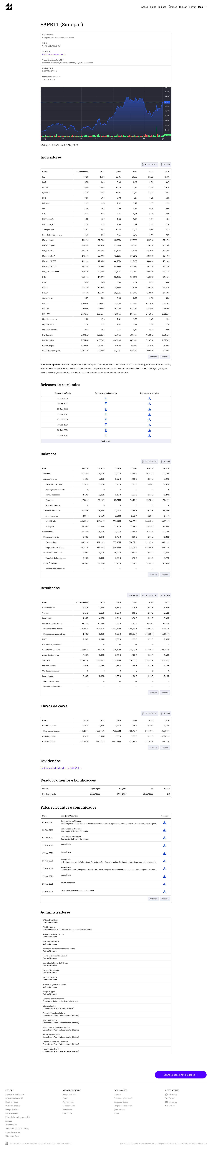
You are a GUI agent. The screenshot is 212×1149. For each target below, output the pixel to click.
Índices (162, 6)
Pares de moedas (12, 1132)
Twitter (172, 1098)
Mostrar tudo (106, 441)
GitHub (172, 1106)
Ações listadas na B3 (14, 1098)
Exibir (106, 398)
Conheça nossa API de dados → (180, 1074)
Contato (117, 1094)
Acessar (164, 822)
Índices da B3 (11, 1124)
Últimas (172, 6)
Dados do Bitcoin (12, 1106)
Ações (144, 6)
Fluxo (153, 6)
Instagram (173, 1102)
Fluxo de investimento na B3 (17, 1117)
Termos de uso (68, 1106)
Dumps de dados (12, 1109)
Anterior (153, 356)
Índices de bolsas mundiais (17, 1128)
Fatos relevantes (12, 1113)
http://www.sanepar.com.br (54, 54)
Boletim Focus (11, 1102)
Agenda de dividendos (14, 1094)
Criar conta (67, 1113)
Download (149, 398)
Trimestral (133, 595)
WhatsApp (173, 1094)
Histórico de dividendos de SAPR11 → (61, 768)
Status (116, 1113)
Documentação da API (123, 1098)
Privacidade (67, 1109)
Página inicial (68, 1102)
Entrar (192, 6)
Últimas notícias (12, 1136)
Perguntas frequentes (123, 1106)
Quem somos (119, 1109)
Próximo (164, 356)
